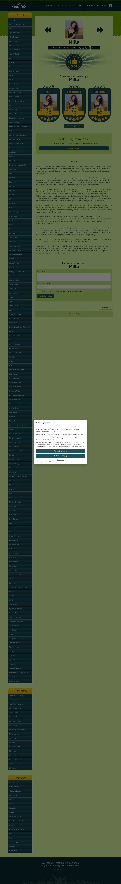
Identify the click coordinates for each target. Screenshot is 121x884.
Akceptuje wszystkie (60, 451)
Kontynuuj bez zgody (60, 456)
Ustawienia (60, 460)
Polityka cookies (51, 462)
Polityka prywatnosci (41, 462)
